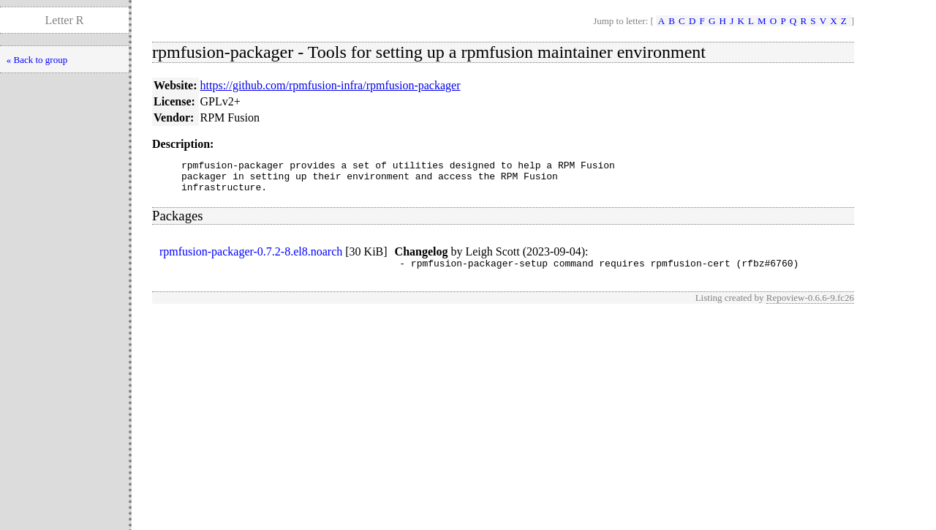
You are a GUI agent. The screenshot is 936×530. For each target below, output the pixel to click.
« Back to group (37, 59)
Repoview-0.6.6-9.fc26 (810, 306)
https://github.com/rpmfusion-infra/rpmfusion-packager (330, 85)
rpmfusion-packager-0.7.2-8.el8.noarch (250, 258)
